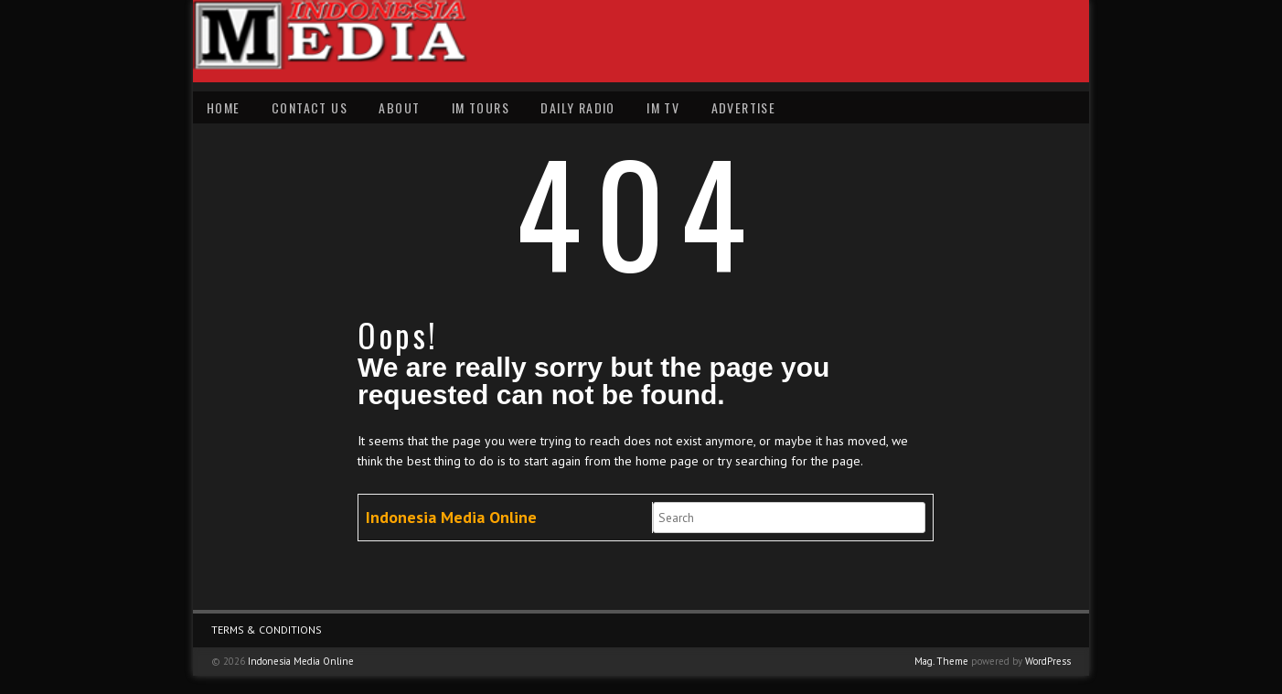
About (399, 107)
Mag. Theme (941, 661)
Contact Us (309, 107)
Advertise (743, 107)
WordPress (1048, 661)
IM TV (662, 107)
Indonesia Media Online (451, 517)
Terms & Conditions (266, 629)
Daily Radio (577, 107)
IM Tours (480, 107)
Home (223, 107)
